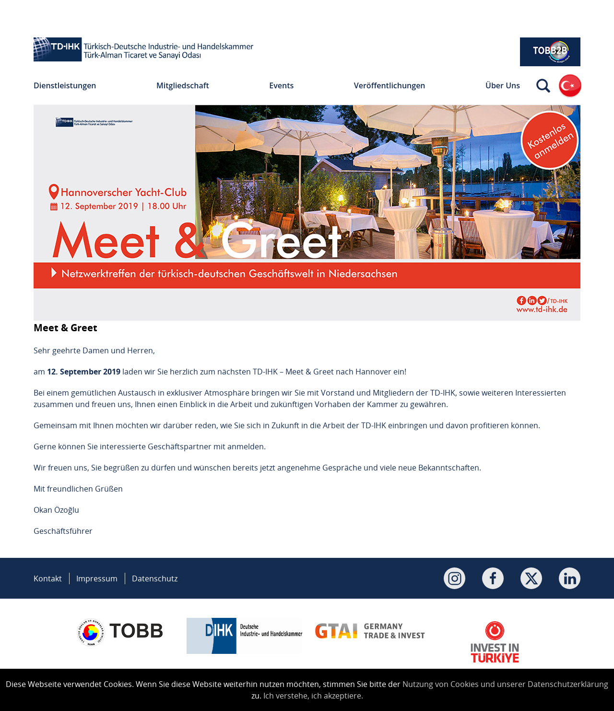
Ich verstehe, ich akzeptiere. (313, 695)
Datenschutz (154, 578)
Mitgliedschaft (182, 85)
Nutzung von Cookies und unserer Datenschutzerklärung (505, 684)
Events (281, 85)
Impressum (97, 578)
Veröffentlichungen (389, 85)
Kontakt (48, 578)
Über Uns (502, 85)
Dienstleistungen (65, 85)
